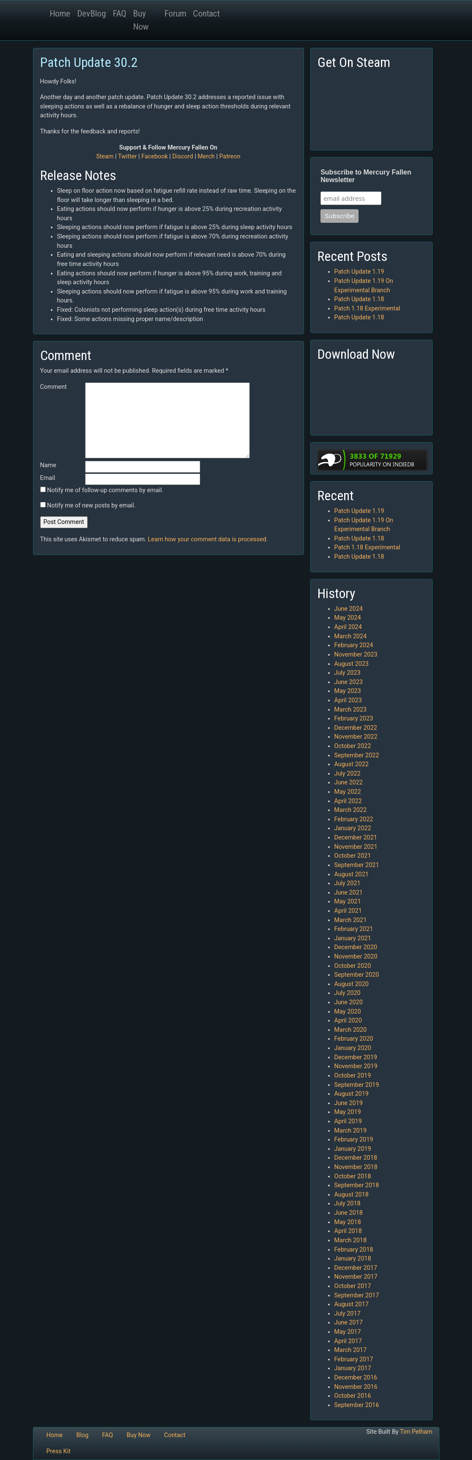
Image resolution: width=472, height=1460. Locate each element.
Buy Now (141, 20)
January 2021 (352, 938)
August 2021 (351, 874)
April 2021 (348, 910)
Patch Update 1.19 (359, 271)
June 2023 (348, 682)
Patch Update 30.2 (89, 62)
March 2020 (350, 1029)
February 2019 (353, 1139)
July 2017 (347, 1313)
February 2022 (353, 819)
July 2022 (347, 773)
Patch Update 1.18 (359, 299)
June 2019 (348, 1103)
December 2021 (355, 837)
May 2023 (347, 691)
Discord (182, 156)
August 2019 (351, 1093)
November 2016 (356, 1387)
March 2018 (350, 1240)
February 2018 (353, 1249)
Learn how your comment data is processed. (208, 539)
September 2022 (356, 755)
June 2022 (348, 782)
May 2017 (347, 1331)
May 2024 (347, 617)
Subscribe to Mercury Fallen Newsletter (365, 176)
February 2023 (353, 718)
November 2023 (356, 654)
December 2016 (355, 1377)
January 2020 (352, 1048)
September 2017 (356, 1295)
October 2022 (352, 746)
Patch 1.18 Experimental (367, 308)
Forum (175, 13)
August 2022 (351, 764)
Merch (206, 156)
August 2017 (351, 1304)
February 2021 (353, 929)
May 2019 (347, 1112)
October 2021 (352, 855)
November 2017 (356, 1276)
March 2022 (350, 810)
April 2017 (348, 1341)
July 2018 (347, 1203)
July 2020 (347, 993)
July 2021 (347, 883)
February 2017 (353, 1359)
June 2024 (348, 608)
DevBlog (91, 13)
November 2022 (356, 736)
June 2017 (348, 1322)
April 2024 (348, 627)
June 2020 (348, 1002)
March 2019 (350, 1130)
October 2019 (352, 1075)
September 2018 (356, 1185)
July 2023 (347, 672)
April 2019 (348, 1121)
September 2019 (356, 1085)
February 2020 (353, 1038)
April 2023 (348, 700)
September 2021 (356, 865)
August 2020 (351, 984)
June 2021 (348, 892)
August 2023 (351, 664)
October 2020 (352, 966)
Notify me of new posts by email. (91, 505)
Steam (104, 156)
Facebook (154, 156)
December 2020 (355, 947)
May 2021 (347, 901)
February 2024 (353, 645)
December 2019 (355, 1057)
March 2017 (350, 1350)
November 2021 (356, 847)
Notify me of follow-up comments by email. (105, 490)
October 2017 (352, 1286)
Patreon (229, 156)
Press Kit (59, 1451)
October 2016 (352, 1395)
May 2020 (347, 1011)
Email (47, 478)
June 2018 (348, 1212)
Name (48, 465)
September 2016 (356, 1405)
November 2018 (356, 1167)
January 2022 (352, 828)
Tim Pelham (416, 1431)
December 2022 (355, 727)
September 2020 (356, 974)
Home (60, 13)
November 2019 (356, 1066)
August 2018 (351, 1194)
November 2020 (356, 956)
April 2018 (348, 1231)
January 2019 (352, 1148)
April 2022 (348, 801)
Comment (53, 387)
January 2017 (352, 1368)
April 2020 (348, 1020)
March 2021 (350, 920)
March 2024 (350, 636)
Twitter (127, 156)
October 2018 (352, 1176)
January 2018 (352, 1258)
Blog (82, 1435)
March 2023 (350, 709)
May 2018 (347, 1222)
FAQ (119, 13)
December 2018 (355, 1157)
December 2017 (355, 1268)
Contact (206, 13)
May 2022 (347, 791)
